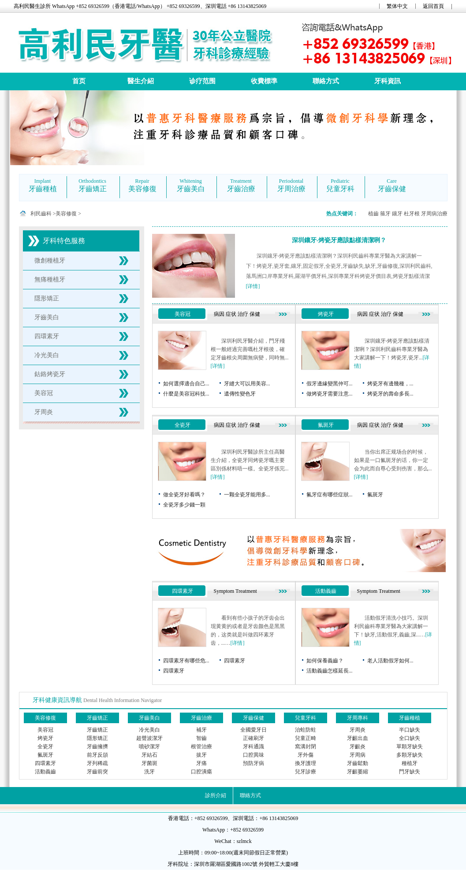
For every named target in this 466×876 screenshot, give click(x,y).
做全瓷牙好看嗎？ (184, 495)
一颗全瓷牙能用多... (247, 495)
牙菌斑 (149, 763)
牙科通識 (253, 746)
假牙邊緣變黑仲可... (329, 384)
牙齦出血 (357, 738)
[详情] (253, 286)
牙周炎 (43, 412)
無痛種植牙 (49, 279)
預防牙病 (253, 763)
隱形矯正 (46, 298)
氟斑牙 (326, 425)
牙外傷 (305, 755)
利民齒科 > (43, 214)
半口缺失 (409, 730)
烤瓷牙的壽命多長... (390, 394)
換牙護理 (305, 763)
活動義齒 (325, 591)
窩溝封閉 (305, 746)
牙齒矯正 (97, 730)
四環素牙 (46, 336)
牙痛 (201, 763)
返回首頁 (433, 6)
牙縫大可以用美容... (247, 384)
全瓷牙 (182, 425)
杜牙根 (412, 214)
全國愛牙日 (253, 730)
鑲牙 (397, 214)
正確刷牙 (253, 738)
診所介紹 (215, 795)
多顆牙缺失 (409, 755)
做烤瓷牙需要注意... (329, 394)
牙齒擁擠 (97, 746)
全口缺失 (409, 738)
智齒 (201, 738)
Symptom (224, 591)
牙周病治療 (434, 214)
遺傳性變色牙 (240, 394)
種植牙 (410, 763)
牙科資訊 (387, 81)
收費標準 (264, 81)
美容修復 (66, 214)
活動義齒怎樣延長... (329, 671)
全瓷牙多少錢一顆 (184, 505)
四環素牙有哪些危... (186, 661)
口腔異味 (253, 755)
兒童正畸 (305, 738)
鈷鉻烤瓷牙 (49, 374)
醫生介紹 (140, 81)
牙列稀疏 (97, 763)
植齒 (373, 214)
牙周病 (357, 755)
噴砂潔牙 (149, 746)
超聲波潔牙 (149, 738)
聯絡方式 (326, 81)
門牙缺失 (409, 772)
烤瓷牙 (326, 314)
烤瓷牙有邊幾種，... (390, 384)
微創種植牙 (49, 260)
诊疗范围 (202, 81)
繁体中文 (397, 6)
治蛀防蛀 (305, 730)
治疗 (243, 314)
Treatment (246, 591)
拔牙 (201, 755)
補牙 (201, 730)
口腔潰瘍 (201, 772)
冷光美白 (46, 355)
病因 (219, 314)
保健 (255, 314)
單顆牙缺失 (409, 746)
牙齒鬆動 (357, 763)
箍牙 (385, 214)
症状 (231, 314)
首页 (79, 81)
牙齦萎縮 (357, 772)
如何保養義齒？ (324, 661)
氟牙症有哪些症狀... (329, 495)
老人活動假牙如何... (390, 661)
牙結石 (149, 755)
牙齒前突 (97, 772)
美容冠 (43, 393)
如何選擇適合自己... (186, 384)
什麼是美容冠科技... (186, 394)
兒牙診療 (305, 772)
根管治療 (201, 746)
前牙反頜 (97, 755)
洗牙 (149, 772)
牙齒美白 (46, 317)
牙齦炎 (357, 746)
